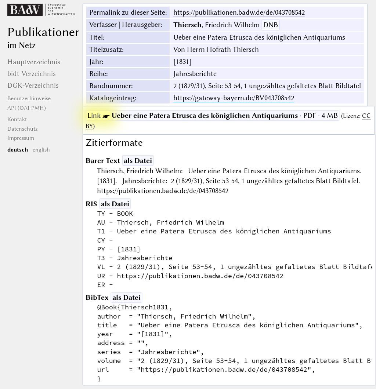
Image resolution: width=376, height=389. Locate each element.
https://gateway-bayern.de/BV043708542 (233, 98)
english (41, 149)
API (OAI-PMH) (26, 108)
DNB (270, 25)
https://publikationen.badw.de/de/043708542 (239, 12)
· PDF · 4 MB (212, 115)
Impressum (20, 138)
